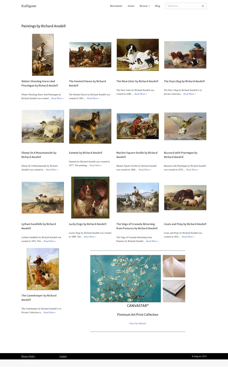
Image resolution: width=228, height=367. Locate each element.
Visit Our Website (137, 323)
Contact (63, 356)
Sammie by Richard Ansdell (85, 152)
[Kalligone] (28, 6)
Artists (130, 5)
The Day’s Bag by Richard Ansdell (184, 81)
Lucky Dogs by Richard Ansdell (87, 224)
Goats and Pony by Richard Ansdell (185, 224)
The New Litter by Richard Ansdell (137, 81)
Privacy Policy (28, 356)
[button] (149, 5)
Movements (116, 5)
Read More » (57, 98)
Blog (157, 5)
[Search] (182, 6)
